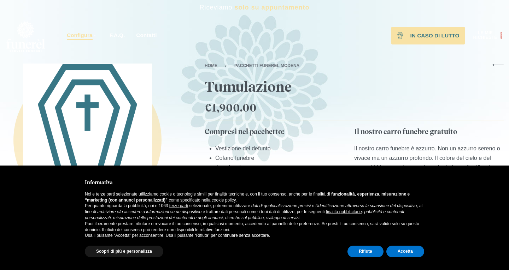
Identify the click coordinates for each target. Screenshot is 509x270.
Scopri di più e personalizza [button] (124, 251)
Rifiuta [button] (365, 251)
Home (211, 65)
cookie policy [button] (224, 200)
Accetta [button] (405, 251)
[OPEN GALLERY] (87, 128)
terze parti (178, 205)
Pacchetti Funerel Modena (266, 65)
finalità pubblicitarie (344, 211)
